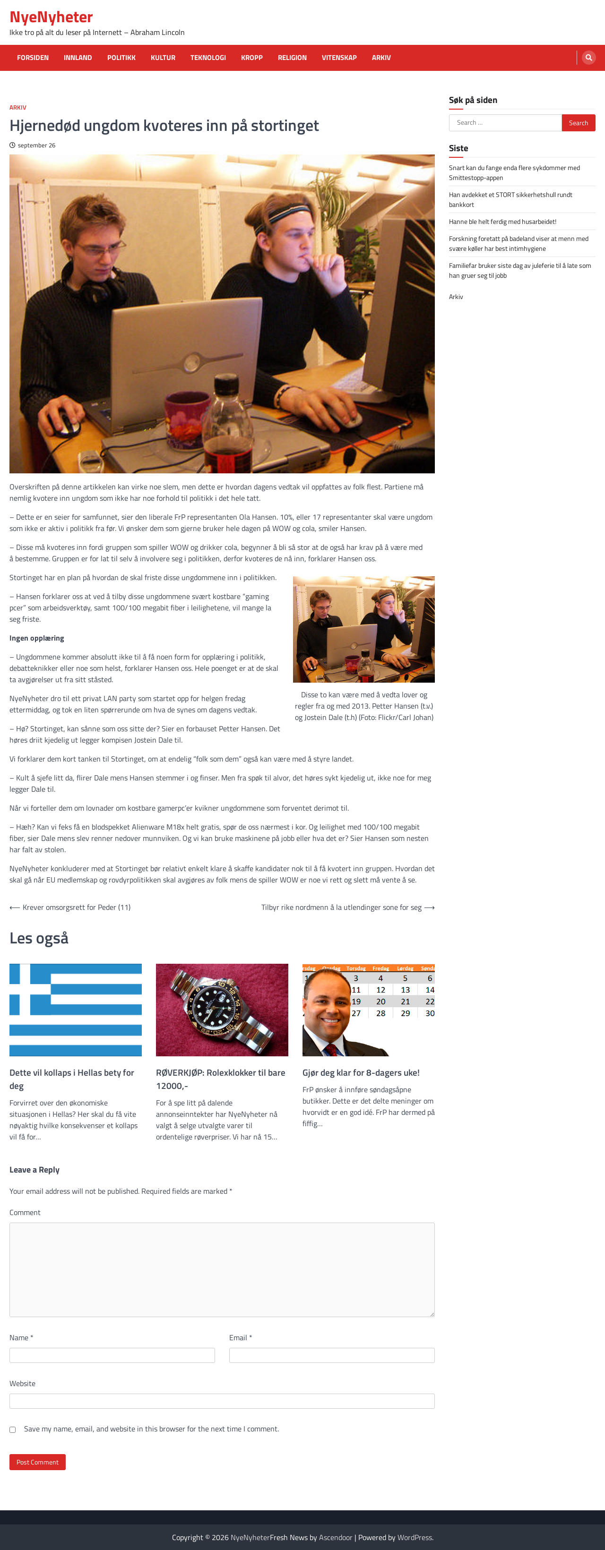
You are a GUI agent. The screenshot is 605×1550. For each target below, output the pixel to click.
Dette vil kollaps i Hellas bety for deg (71, 1079)
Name (21, 1337)
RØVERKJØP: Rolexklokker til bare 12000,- (220, 1079)
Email (240, 1337)
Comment (25, 1212)
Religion (292, 57)
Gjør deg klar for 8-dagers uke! (361, 1072)
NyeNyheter (51, 16)
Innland (78, 57)
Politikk (121, 57)
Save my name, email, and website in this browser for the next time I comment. (151, 1428)
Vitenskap (339, 57)
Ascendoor (336, 1537)
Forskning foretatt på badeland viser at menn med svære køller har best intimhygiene (518, 243)
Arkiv (381, 57)
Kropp (252, 57)
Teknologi (208, 57)
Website (22, 1383)
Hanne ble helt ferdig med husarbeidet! (502, 221)
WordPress (415, 1537)
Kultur (163, 57)
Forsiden (33, 57)
